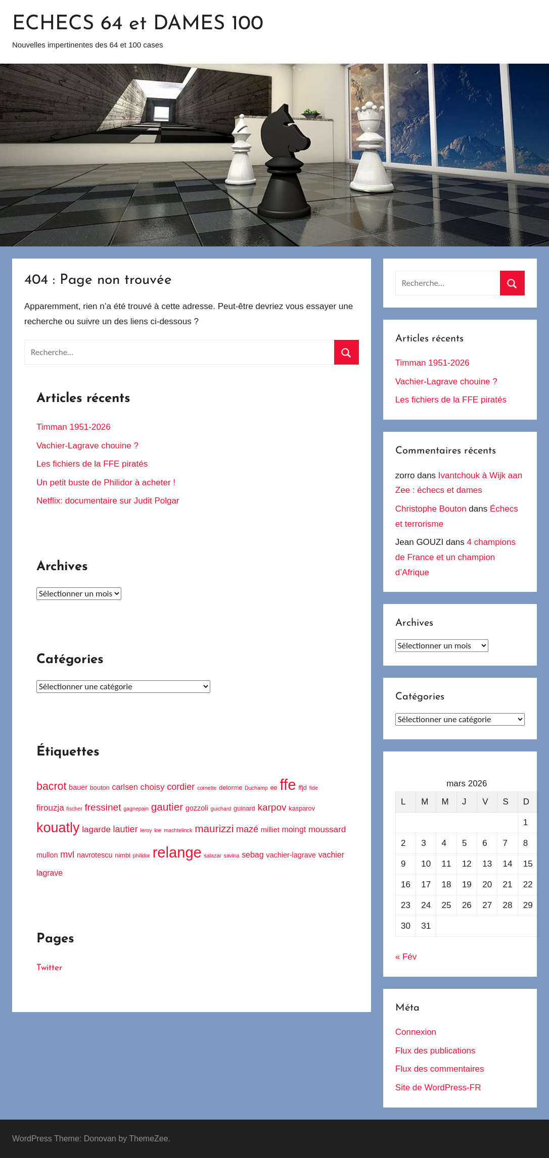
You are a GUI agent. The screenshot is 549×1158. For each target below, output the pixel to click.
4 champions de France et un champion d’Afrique (455, 557)
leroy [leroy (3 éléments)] (146, 830)
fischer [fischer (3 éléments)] (74, 808)
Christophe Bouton (431, 509)
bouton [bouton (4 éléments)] (100, 787)
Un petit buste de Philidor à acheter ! (105, 482)
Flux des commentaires (439, 1069)
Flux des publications (435, 1050)
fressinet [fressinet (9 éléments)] (102, 807)
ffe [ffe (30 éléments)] (288, 784)
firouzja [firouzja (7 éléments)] (50, 808)
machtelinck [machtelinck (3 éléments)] (178, 830)
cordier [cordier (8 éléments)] (181, 787)
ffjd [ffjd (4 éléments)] (302, 787)
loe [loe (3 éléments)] (157, 830)
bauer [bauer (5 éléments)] (78, 787)
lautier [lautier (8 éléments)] (125, 829)
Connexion (415, 1032)
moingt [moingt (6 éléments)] (294, 829)
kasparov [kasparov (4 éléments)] (302, 808)
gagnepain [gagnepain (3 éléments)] (136, 808)
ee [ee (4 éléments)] (273, 787)
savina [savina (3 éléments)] (232, 855)
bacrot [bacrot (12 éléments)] (51, 786)
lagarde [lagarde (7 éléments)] (96, 829)
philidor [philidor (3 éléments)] (141, 855)
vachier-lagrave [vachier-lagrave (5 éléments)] (291, 855)
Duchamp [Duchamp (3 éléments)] (256, 788)
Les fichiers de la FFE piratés (92, 464)
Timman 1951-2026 (73, 427)
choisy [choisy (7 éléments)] (153, 787)
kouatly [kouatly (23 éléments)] (58, 827)
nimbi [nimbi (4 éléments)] (122, 855)
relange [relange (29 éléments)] (177, 852)
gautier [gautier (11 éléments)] (167, 807)
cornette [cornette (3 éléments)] (207, 788)
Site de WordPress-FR (438, 1087)
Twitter (49, 968)
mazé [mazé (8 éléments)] (247, 829)
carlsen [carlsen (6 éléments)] (125, 787)
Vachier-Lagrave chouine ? (87, 445)
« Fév (406, 957)
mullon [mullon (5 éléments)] (47, 855)
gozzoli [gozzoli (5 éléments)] (197, 808)
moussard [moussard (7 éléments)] (327, 829)
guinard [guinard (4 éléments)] (244, 808)
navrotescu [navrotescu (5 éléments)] (95, 855)
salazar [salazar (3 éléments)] (212, 855)
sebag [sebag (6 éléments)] (252, 854)
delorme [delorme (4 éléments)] (230, 787)
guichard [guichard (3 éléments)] (220, 808)
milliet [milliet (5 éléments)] (270, 830)
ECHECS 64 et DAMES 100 (137, 24)
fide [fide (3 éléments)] (313, 788)
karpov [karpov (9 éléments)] (271, 807)
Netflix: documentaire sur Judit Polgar (107, 501)
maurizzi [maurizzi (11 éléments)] (214, 828)
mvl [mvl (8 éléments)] (67, 854)
